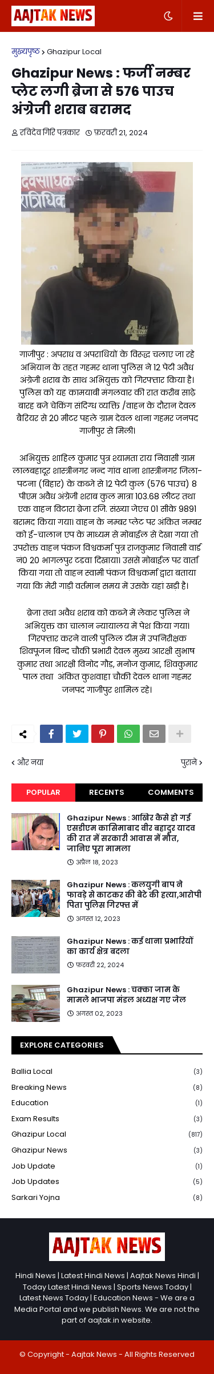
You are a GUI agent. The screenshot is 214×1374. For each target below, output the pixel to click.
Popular (43, 792)
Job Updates (107, 1182)
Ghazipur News (107, 1151)
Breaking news (107, 1088)
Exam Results (107, 1119)
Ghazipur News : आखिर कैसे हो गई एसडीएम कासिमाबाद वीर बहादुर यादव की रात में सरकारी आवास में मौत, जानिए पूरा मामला (131, 834)
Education (107, 1103)
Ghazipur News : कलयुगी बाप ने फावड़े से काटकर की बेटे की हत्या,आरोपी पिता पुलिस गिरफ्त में (134, 895)
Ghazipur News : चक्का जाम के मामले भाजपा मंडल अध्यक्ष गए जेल (126, 995)
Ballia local (107, 1072)
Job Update (107, 1167)
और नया (30, 762)
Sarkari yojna (107, 1197)
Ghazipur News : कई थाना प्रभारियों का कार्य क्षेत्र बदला (130, 946)
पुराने (189, 762)
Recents (106, 792)
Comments (171, 792)
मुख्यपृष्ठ (25, 51)
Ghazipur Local (74, 51)
